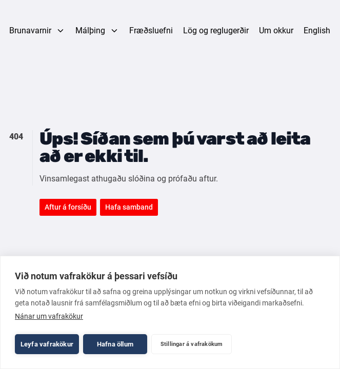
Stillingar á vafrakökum (192, 344)
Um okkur (276, 30)
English (317, 30)
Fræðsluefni (151, 30)
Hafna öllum (115, 344)
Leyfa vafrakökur (47, 344)
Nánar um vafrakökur (49, 316)
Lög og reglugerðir (216, 30)
